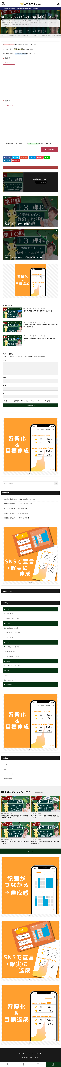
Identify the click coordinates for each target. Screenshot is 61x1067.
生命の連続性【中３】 (11, 651)
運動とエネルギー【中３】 (12, 656)
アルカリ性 (10, 22)
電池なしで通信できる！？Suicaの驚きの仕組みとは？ (18, 503)
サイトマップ (23, 1053)
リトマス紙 (41, 22)
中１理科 (7, 609)
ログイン (6, 764)
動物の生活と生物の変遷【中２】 (14, 628)
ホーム (7, 1064)
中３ (49, 22)
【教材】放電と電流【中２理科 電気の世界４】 (16, 513)
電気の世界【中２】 (10, 637)
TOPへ (53, 1064)
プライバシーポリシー (35, 1053)
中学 (46, 22)
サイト (4, 393)
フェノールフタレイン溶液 (26, 22)
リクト (35, 22)
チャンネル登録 (33, 143)
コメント (5, 360)
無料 (20, 24)
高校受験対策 (8, 684)
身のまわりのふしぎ (10, 680)
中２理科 (7, 623)
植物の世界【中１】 (10, 614)
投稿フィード (7, 769)
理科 (23, 24)
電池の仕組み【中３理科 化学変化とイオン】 (38, 311)
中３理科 (11, 35)
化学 (55, 22)
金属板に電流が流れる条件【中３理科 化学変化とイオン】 (40, 339)
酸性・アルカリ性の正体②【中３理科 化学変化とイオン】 (45, 817)
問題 (13, 24)
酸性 (29, 24)
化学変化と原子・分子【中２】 (13, 632)
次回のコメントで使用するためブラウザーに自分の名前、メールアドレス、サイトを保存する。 (29, 401)
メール (5, 385)
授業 (17, 24)
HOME (5, 35)
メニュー (38, 1064)
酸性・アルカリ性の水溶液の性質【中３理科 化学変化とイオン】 (45, 842)
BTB (5, 22)
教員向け (7, 661)
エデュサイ (35, 1057)
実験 (6, 675)
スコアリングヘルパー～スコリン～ (14, 666)
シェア (23, 1064)
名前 (4, 377)
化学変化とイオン (7, 24)
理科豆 (7, 670)
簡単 (26, 24)
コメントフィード (8, 774)
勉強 (52, 22)
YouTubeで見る (9, 63)
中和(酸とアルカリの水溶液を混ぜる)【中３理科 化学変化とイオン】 (40, 326)
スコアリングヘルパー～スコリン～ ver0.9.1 (15, 508)
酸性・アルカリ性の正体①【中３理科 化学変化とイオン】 (15, 842)
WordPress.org (8, 778)
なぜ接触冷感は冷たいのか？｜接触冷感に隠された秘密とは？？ (20, 499)
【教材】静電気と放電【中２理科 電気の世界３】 (16, 518)
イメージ (16, 22)
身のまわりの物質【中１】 (12, 618)
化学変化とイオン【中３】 (33, 20)
